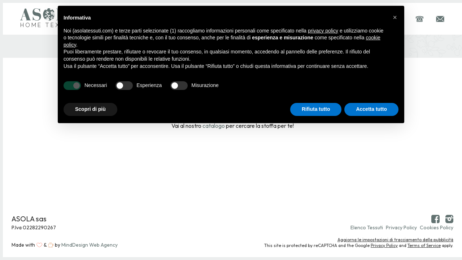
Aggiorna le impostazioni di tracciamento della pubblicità (395, 239)
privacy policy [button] (323, 31)
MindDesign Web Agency (89, 245)
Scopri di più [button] (90, 109)
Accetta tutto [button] (371, 109)
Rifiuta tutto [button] (316, 109)
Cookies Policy (436, 227)
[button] (395, 17)
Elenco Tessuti (366, 227)
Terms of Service (424, 245)
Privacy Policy (401, 227)
